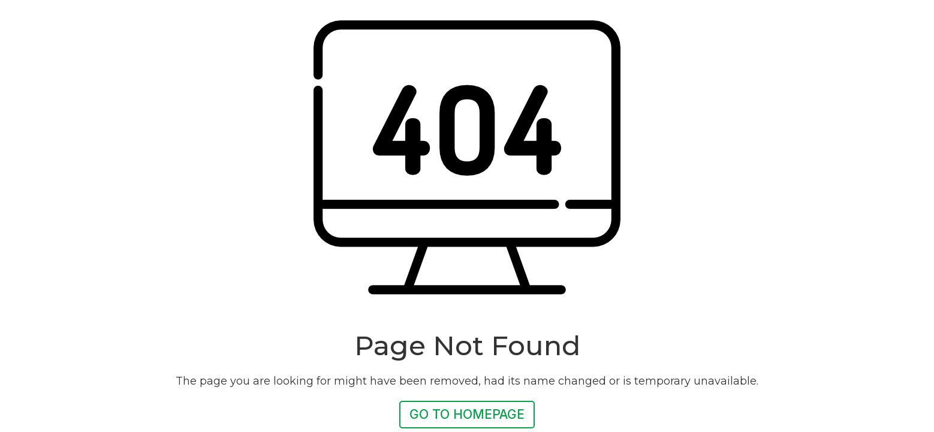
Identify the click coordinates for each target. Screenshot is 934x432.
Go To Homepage (467, 414)
